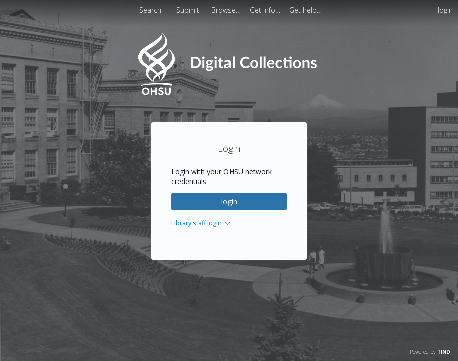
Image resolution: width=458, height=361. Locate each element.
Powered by (430, 351)
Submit (188, 10)
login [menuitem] (445, 10)
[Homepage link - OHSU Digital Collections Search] (228, 92)
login (229, 201)
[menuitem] (227, 10)
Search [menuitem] (150, 10)
